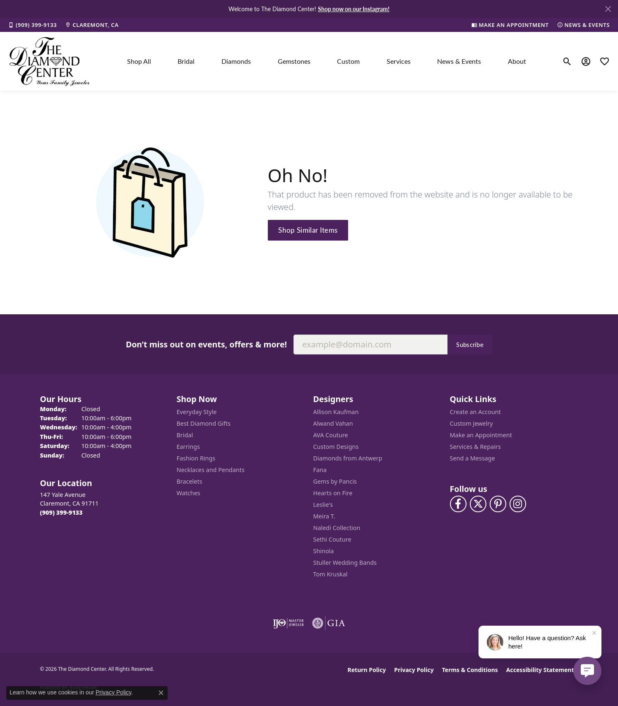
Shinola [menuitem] (323, 551)
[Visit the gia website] (328, 623)
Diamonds (236, 61)
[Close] (608, 9)
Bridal (186, 61)
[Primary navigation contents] (326, 61)
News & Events (459, 61)
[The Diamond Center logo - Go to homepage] (49, 61)
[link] (32, 25)
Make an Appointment (481, 435)
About (517, 61)
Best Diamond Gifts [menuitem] (204, 423)
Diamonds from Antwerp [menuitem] (347, 458)
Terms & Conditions (470, 670)
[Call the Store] (61, 512)
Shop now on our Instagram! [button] (354, 9)
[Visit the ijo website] (288, 623)
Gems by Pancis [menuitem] (335, 481)
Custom (348, 61)
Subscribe (469, 344)
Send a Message (472, 458)
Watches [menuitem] (188, 493)
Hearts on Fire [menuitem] (333, 493)
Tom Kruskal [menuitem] (330, 574)
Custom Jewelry (471, 423)
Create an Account (475, 412)
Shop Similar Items (307, 230)
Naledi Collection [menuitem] (337, 528)
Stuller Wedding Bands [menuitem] (345, 562)
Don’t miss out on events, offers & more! (206, 344)
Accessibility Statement (540, 670)
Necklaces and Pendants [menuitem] (211, 470)
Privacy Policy (413, 670)
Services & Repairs (475, 447)
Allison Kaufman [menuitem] (336, 412)
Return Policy (367, 670)
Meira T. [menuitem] (324, 516)
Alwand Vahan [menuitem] (333, 423)
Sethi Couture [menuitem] (332, 539)
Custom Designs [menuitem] (336, 447)
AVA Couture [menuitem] (330, 435)
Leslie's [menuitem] (323, 504)
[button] (567, 61)
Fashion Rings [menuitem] (196, 458)
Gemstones (294, 61)
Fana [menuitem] (320, 470)
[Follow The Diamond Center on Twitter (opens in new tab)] (478, 504)
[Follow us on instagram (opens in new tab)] (518, 504)
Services (399, 61)
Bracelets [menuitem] (189, 481)
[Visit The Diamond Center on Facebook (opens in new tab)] (458, 504)
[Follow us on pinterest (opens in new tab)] (498, 504)
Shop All (139, 61)
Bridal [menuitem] (185, 435)
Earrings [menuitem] (188, 447)
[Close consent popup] (161, 692)
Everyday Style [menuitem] (197, 412)
